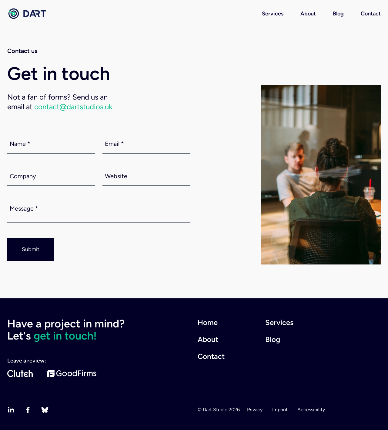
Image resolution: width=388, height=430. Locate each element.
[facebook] (28, 409)
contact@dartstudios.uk (73, 106)
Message (24, 208)
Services (272, 13)
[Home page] (26, 13)
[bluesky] (44, 409)
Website (116, 176)
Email (114, 144)
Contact (371, 13)
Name (20, 144)
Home (208, 322)
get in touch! (65, 336)
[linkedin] (11, 409)
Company (23, 176)
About (308, 13)
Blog (338, 13)
